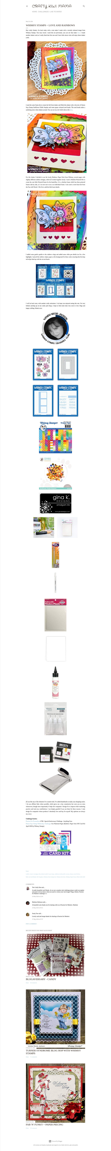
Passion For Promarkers (33, 821)
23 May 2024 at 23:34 (37, 896)
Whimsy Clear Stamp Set (49, 877)
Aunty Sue (35, 913)
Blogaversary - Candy (41, 979)
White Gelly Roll (80, 877)
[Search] (84, 6)
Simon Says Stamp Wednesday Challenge (38, 824)
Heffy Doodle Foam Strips (47, 874)
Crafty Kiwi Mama (52, 6)
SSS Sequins (40, 877)
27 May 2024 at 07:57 (37, 919)
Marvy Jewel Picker (75, 874)
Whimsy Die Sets (61, 877)
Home (34, 12)
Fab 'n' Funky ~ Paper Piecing (44, 1124)
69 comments (33, 982)
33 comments (33, 1128)
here (78, 33)
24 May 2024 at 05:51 (37, 908)
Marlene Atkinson (37, 902)
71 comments (33, 1057)
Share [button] (27, 871)
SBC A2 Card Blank (31, 877)
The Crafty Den (36, 887)
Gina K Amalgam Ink (35, 874)
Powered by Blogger (55, 1141)
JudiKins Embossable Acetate (62, 874)
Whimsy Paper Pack (71, 877)
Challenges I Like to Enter (50, 12)
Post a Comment (31, 924)
